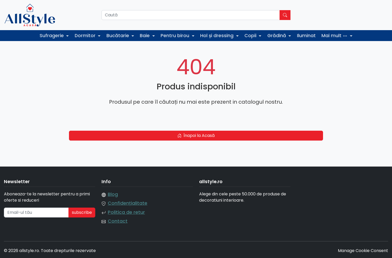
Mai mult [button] (335, 35)
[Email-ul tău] (36, 212)
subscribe (82, 212)
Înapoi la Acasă (196, 135)
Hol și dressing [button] (217, 35)
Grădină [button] (277, 35)
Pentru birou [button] (176, 35)
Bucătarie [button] (118, 35)
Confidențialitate (127, 203)
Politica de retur (126, 212)
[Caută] (191, 15)
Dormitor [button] (86, 35)
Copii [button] (251, 35)
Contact (118, 221)
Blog (113, 194)
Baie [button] (145, 35)
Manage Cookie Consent (363, 251)
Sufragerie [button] (52, 35)
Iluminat (306, 35)
